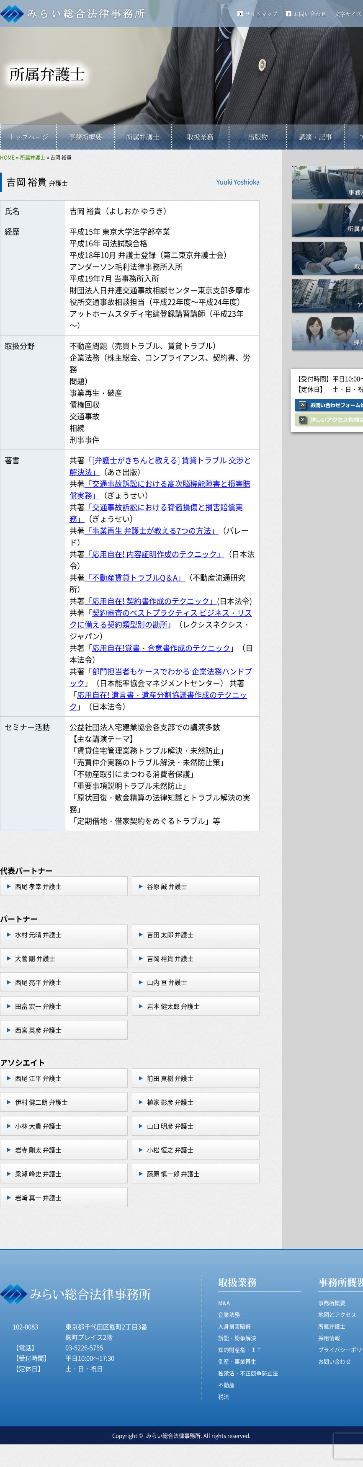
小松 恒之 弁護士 (170, 1149)
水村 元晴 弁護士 (38, 934)
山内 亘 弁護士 (167, 982)
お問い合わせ (309, 14)
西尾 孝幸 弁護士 (38, 886)
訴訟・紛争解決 (237, 1338)
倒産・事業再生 (237, 1361)
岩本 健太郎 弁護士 (173, 1006)
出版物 (258, 137)
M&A (224, 1303)
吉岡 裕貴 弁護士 (170, 958)
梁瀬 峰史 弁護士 (38, 1173)
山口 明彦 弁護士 (170, 1125)
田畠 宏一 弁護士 (38, 1006)
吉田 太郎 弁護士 (170, 934)
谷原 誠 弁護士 (167, 886)
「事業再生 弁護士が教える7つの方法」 (152, 530)
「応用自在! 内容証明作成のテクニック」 (154, 553)
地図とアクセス (337, 1314)
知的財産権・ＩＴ (240, 1349)
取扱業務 (200, 137)
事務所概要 (85, 137)
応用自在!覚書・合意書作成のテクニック (161, 647)
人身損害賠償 (234, 1326)
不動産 (226, 1385)
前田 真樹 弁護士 (170, 1078)
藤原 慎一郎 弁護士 (173, 1173)
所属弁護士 (143, 137)
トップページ (28, 137)
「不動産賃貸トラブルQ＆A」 (135, 577)
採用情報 (329, 1338)
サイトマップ (261, 14)
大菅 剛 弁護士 (35, 958)
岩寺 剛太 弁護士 (38, 1149)
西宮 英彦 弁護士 (38, 1029)
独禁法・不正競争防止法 (248, 1373)
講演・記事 (315, 137)
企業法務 (229, 1314)
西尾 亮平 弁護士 (38, 982)
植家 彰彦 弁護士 (170, 1102)
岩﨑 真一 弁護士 (38, 1197)
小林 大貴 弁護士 (38, 1125)
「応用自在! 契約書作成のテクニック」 (151, 600)
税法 (223, 1396)
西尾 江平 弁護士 (38, 1078)
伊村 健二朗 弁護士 (41, 1102)
